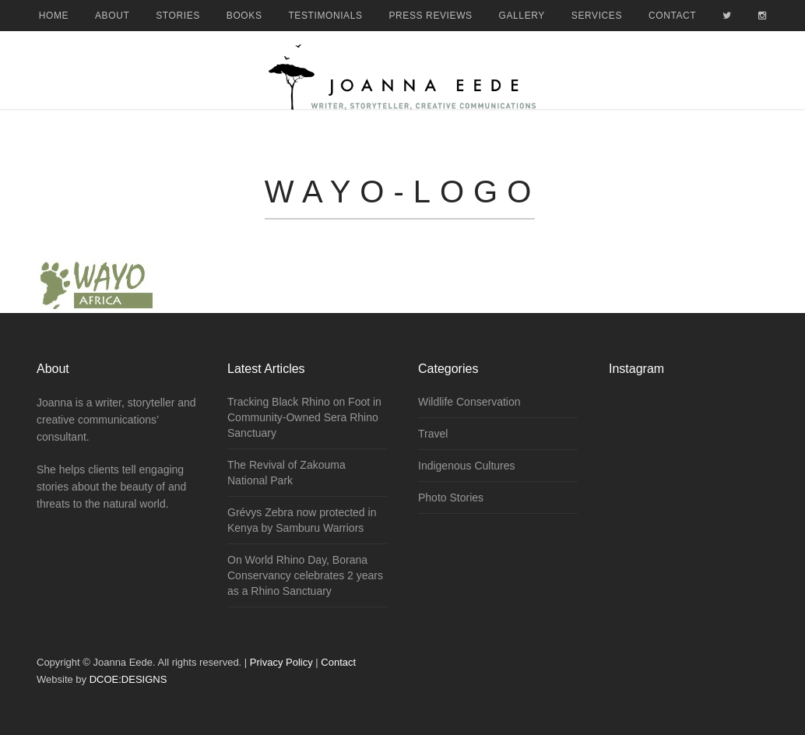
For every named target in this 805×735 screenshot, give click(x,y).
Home (54, 15)
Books (244, 15)
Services (596, 15)
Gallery (522, 15)
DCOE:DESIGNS (128, 679)
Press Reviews (431, 15)
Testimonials (325, 15)
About (112, 15)
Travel (433, 433)
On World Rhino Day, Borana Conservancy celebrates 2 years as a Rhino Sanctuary (305, 575)
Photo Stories (450, 497)
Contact (672, 15)
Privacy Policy (281, 662)
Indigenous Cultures (466, 465)
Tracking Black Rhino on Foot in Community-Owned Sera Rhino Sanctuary (304, 417)
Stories (178, 15)
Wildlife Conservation (469, 402)
